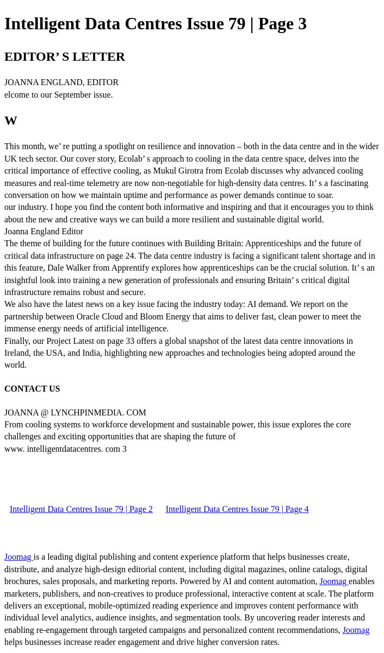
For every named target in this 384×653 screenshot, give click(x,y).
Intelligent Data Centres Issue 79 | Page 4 (237, 509)
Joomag (19, 556)
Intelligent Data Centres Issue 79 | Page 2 (81, 509)
